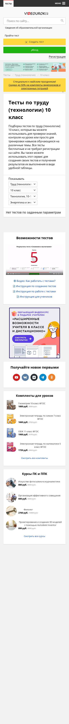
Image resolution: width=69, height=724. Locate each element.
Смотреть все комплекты (34, 458)
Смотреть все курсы (34, 536)
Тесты (8, 3)
